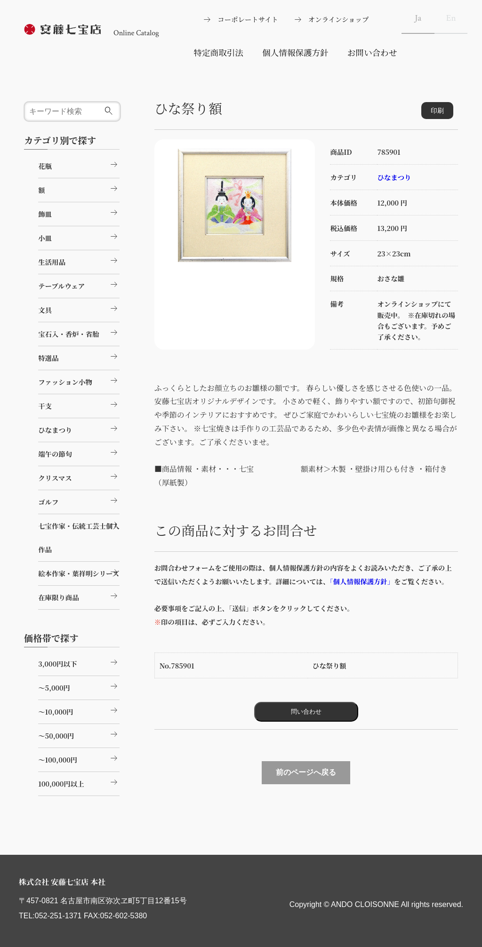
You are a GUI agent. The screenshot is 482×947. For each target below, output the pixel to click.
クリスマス (79, 476)
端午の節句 (79, 452)
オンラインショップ (338, 19)
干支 (79, 404)
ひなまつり (394, 177)
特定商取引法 (218, 52)
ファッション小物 (79, 380)
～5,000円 (79, 686)
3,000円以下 (79, 662)
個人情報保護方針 (295, 52)
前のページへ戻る (306, 772)
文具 (79, 308)
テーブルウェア (79, 284)
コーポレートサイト (247, 19)
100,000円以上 (79, 782)
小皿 (79, 236)
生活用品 (79, 260)
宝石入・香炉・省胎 (79, 332)
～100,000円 (79, 758)
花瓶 (79, 164)
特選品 (79, 356)
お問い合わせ (372, 52)
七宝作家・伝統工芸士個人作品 (79, 536)
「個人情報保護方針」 (360, 581)
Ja (418, 18)
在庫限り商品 (79, 596)
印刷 (437, 110)
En (451, 18)
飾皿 (79, 212)
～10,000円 (79, 710)
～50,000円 (79, 734)
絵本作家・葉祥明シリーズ (79, 572)
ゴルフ (79, 500)
